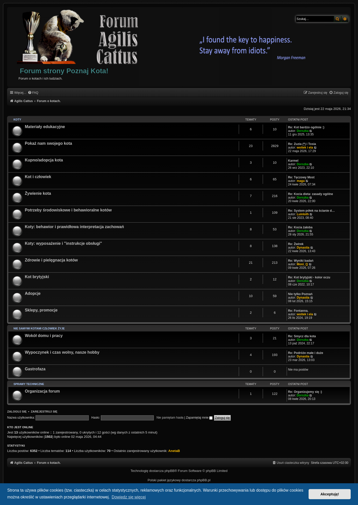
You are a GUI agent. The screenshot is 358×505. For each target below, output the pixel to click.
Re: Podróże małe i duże (305, 353)
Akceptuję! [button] (329, 494)
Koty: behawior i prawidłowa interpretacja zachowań (74, 227)
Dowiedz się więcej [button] (129, 497)
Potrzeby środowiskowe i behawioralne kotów (68, 210)
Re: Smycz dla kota (302, 336)
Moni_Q (302, 264)
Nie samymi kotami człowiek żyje (39, 328)
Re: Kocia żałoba (300, 227)
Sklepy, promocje (41, 310)
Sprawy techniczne (28, 384)
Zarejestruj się (44, 411)
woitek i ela (305, 147)
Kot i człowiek (38, 177)
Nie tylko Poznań (300, 294)
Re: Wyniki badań (301, 260)
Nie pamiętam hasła (170, 417)
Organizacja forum (42, 391)
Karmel (293, 160)
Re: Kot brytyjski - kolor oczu (309, 277)
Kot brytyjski (37, 277)
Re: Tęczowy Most (301, 177)
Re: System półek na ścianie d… (311, 210)
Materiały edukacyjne (45, 127)
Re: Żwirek (296, 244)
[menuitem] (33, 92)
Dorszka (303, 131)
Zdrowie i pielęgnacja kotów (51, 260)
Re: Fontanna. (298, 310)
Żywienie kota (38, 193)
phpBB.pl (204, 480)
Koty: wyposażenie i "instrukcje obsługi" (63, 243)
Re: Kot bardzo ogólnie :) (306, 127)
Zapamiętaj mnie (199, 417)
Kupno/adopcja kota (44, 160)
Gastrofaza (35, 369)
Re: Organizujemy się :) (305, 392)
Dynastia (303, 247)
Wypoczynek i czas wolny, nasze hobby (62, 352)
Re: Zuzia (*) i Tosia (302, 144)
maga (301, 181)
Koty (17, 119)
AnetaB (174, 451)
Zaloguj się (16, 411)
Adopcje (32, 293)
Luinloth (303, 214)
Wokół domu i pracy (44, 335)
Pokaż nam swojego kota (48, 143)
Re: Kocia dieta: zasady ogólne (310, 194)
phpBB (170, 471)
